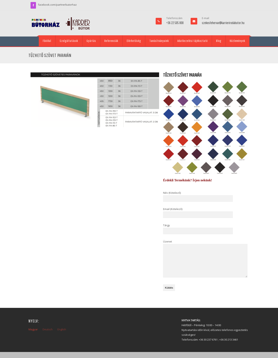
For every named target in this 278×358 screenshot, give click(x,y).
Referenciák (111, 41)
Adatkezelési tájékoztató (192, 41)
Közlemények (237, 41)
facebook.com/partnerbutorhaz (57, 4)
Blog (218, 41)
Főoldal (47, 41)
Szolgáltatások (69, 41)
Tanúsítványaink (159, 41)
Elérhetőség (134, 41)
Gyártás (91, 41)
